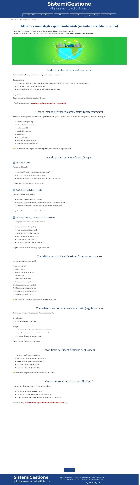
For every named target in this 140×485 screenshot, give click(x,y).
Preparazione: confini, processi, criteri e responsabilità (48, 103)
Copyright (88, 483)
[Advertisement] (69, 436)
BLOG (108, 15)
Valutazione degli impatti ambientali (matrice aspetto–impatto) (46, 402)
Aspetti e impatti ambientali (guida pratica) (28, 19)
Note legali (95, 483)
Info (100, 483)
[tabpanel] (69, 29)
